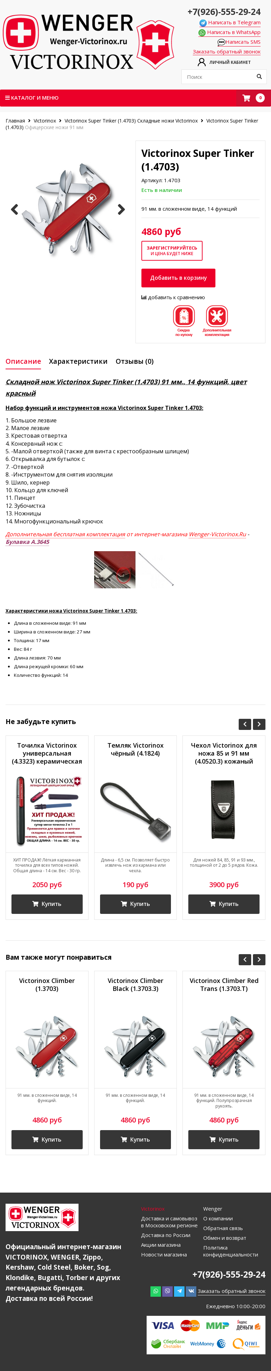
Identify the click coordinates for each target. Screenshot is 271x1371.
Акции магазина (161, 1245)
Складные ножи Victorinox (167, 120)
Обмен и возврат (224, 1238)
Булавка (27, 542)
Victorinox (45, 120)
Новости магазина (164, 1254)
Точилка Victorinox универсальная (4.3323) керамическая (47, 753)
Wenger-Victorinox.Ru (217, 534)
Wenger (212, 1208)
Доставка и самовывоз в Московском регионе (169, 1222)
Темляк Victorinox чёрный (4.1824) (135, 749)
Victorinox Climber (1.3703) (47, 985)
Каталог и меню (32, 97)
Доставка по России (166, 1235)
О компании (218, 1218)
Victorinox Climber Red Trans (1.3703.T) (223, 985)
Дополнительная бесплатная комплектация (65, 534)
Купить (47, 904)
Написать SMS (239, 42)
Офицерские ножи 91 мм (54, 127)
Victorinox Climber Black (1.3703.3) (135, 985)
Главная (16, 120)
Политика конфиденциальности (230, 1251)
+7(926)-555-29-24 (224, 11)
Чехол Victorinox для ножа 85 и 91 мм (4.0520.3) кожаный (224, 753)
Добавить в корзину (178, 278)
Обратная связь (223, 1228)
